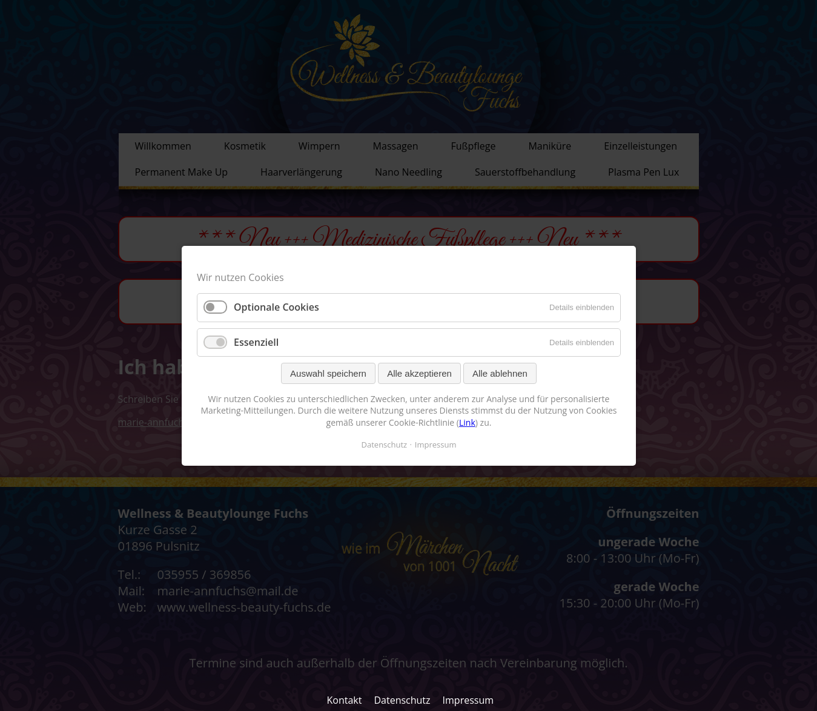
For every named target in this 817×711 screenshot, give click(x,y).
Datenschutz (402, 700)
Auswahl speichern (328, 373)
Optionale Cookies (276, 307)
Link (467, 422)
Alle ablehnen (500, 373)
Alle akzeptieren (419, 373)
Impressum (468, 700)
